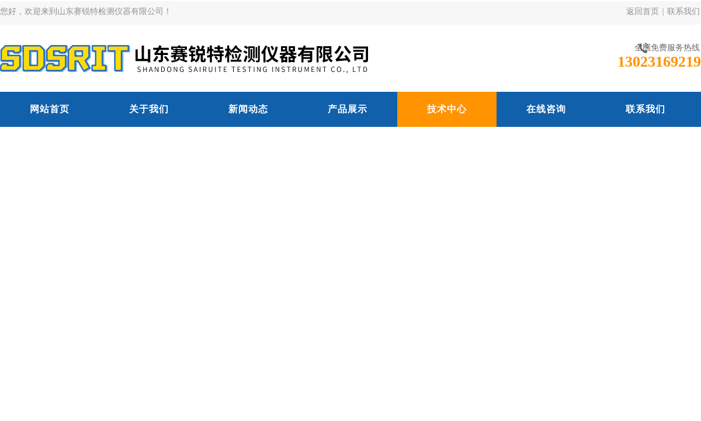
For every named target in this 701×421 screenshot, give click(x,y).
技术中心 (447, 109)
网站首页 (50, 109)
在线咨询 (546, 109)
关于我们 (149, 109)
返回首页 (642, 11)
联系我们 (683, 11)
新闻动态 (248, 109)
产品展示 (347, 109)
